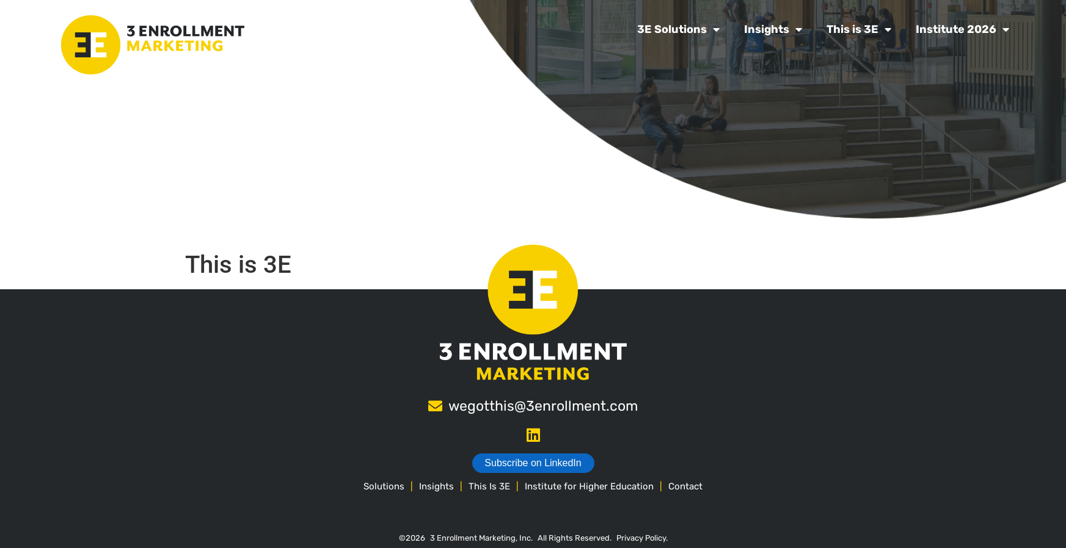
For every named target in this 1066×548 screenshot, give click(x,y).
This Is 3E (489, 486)
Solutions (383, 486)
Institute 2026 (962, 29)
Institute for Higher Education (589, 486)
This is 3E (859, 29)
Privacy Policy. (642, 538)
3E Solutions (678, 29)
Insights (773, 29)
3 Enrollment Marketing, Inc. (481, 538)
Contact (685, 486)
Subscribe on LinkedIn (532, 463)
